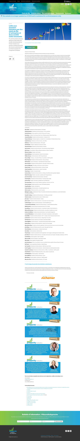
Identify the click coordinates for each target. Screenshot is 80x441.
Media (52, 435)
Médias (39, 42)
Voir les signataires (28, 42)
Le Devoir (28, 392)
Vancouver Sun (29, 405)
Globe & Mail (29, 397)
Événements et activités (36, 1)
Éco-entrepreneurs (44, 12)
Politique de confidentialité (45, 435)
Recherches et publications (25, 1)
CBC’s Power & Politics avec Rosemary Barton (35, 394)
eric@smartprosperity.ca (29, 379)
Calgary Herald (29, 403)
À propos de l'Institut (12, 1)
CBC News (29, 398)
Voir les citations (34, 42)
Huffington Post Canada (31, 401)
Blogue (18, 1)
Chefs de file (19, 12)
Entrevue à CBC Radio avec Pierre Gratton (36, 393)
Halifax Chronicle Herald (31, 402)
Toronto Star (29, 396)
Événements (57, 12)
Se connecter (56, 435)
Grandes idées (31, 12)
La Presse (28, 389)
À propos (67, 12)
